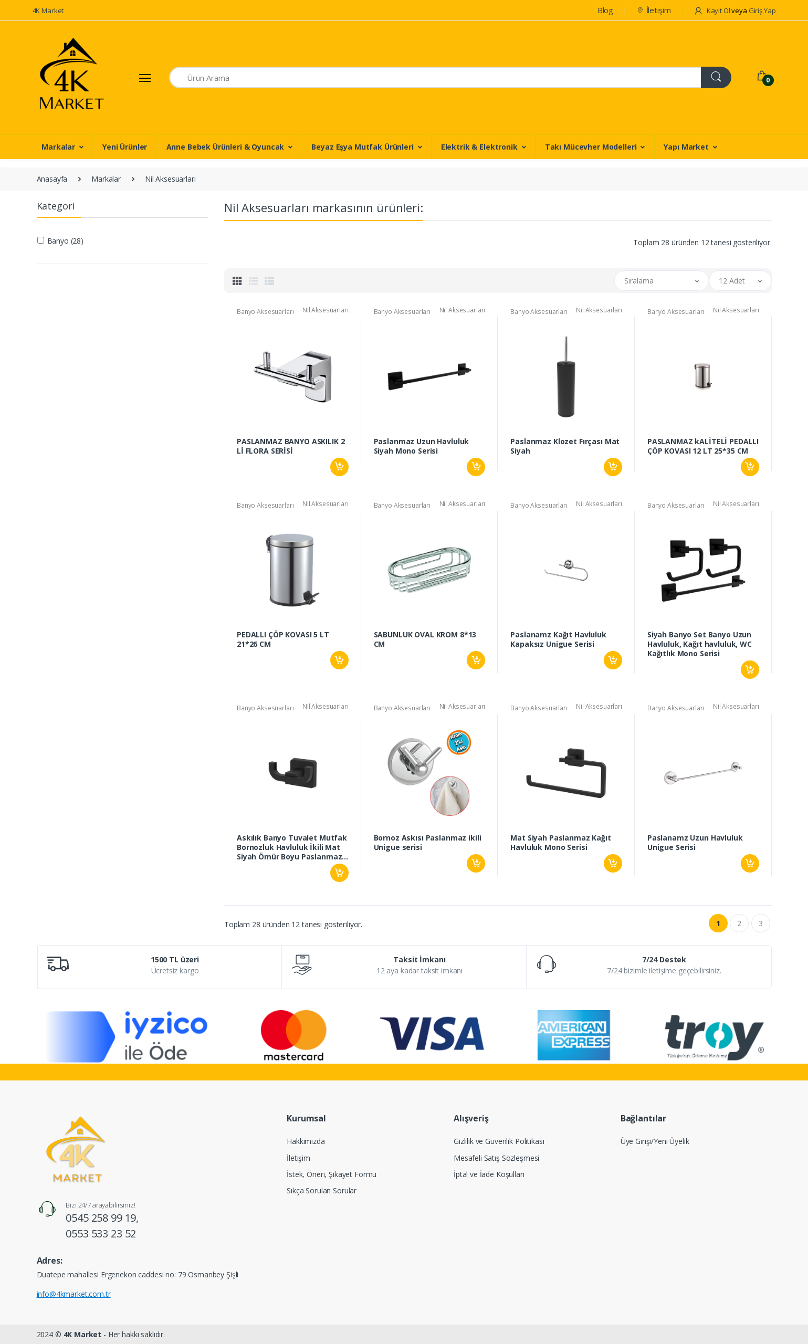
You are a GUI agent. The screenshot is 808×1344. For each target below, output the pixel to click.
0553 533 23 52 (101, 1233)
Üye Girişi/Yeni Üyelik (655, 1141)
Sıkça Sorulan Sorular (321, 1190)
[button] (661, 280)
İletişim (653, 10)
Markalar (58, 147)
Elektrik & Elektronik (479, 147)
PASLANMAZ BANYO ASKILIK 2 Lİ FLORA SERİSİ (290, 446)
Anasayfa (52, 179)
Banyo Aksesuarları (265, 311)
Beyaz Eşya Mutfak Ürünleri (362, 147)
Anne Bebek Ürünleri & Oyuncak (225, 147)
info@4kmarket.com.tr (74, 1294)
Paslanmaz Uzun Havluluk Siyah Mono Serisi (421, 446)
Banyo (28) (65, 241)
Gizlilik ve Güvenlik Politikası (499, 1141)
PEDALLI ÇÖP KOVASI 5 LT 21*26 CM (283, 639)
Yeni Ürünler (124, 147)
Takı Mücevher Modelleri (591, 147)
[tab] (237, 281)
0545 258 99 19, (102, 1218)
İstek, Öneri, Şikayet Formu (331, 1174)
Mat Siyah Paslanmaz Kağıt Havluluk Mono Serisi (560, 842)
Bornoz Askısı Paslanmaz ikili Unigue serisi (427, 842)
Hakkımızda (306, 1141)
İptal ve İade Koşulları (489, 1174)
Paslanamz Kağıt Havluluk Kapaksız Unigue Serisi (558, 639)
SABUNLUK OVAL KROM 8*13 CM (425, 639)
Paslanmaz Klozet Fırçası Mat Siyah (565, 446)
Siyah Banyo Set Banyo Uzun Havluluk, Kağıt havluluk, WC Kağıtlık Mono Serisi (699, 644)
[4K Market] (72, 78)
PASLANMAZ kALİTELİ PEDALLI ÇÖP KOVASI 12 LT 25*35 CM (703, 446)
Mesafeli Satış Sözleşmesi (496, 1158)
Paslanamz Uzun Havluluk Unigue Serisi (695, 842)
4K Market (48, 10)
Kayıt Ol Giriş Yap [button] (734, 10)
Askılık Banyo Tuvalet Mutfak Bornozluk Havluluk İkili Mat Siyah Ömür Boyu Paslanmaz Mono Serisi (292, 847)
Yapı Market (686, 147)
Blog (605, 10)
